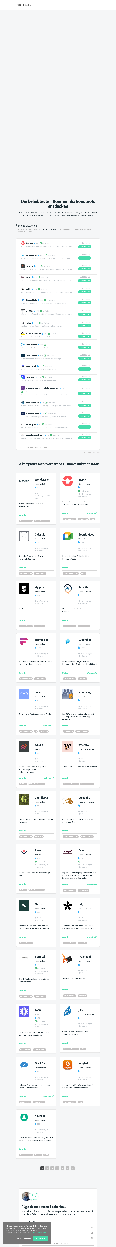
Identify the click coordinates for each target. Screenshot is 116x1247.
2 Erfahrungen (41, 918)
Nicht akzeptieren (24, 1238)
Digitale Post (83, 890)
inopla (29, 243)
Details (22, 515)
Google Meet (86, 534)
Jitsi (80, 1010)
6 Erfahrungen (41, 601)
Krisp (28, 323)
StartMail (31, 366)
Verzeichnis (35, 3)
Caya (28, 277)
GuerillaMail (42, 797)
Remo (38, 850)
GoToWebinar (33, 333)
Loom (38, 1010)
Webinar (23, 784)
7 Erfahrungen (41, 548)
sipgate (39, 587)
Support (38, 1155)
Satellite (83, 587)
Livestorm (31, 355)
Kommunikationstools (47, 229)
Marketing (44, 731)
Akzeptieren (40, 1238)
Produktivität (25, 1049)
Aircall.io (40, 1116)
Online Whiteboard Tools (27, 229)
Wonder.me (42, 479)
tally (28, 289)
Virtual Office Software (81, 229)
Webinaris (31, 344)
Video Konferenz (64, 229)
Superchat (31, 255)
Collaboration (40, 573)
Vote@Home (32, 413)
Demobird (84, 797)
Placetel (40, 956)
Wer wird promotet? (92, 452)
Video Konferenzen (42, 521)
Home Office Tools (24, 232)
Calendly (40, 534)
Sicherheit (39, 836)
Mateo (38, 904)
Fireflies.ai (41, 639)
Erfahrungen (85, 243)
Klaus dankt (32, 402)
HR (36, 731)
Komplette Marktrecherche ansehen (33, 447)
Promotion (82, 679)
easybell (83, 1063)
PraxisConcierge (35, 435)
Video (83, 573)
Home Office (83, 519)
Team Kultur (68, 731)
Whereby (83, 745)
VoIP (93, 519)
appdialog (84, 692)
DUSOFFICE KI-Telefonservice (42, 388)
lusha (38, 692)
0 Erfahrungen (85, 494)
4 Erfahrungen (85, 548)
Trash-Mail (84, 956)
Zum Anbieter (85, 247)
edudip (29, 266)
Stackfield (31, 300)
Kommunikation (26, 521)
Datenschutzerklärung (39, 1232)
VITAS (29, 311)
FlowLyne (31, 424)
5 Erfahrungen (41, 706)
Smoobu (30, 377)
